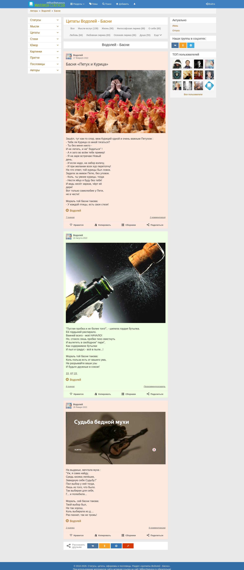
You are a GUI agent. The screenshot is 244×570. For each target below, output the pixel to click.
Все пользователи (193, 94)
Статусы (35, 20)
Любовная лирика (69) (98, 35)
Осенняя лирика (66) (125, 35)
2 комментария (157, 217)
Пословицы (37, 64)
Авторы (35, 70)
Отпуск (176, 30)
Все (73, 28)
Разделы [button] (77, 4)
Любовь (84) (76, 35)
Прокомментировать (154, 386)
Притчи (35, 57)
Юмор (34, 45)
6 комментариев (157, 528)
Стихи (34, 39)
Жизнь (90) (107, 28)
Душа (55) (145, 35)
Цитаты (35, 32)
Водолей (78, 55)
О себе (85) (154, 28)
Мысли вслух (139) (88, 28)
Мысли (34, 26)
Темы (93, 4)
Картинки (36, 51)
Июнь (175, 25)
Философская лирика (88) (131, 28)
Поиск (106, 4)
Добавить (122, 4)
